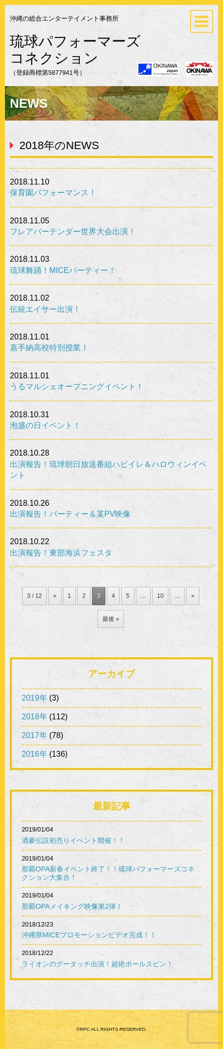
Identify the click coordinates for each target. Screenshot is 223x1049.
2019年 (34, 698)
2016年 (34, 754)
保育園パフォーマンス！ (53, 192)
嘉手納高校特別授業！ (49, 347)
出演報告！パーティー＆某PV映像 (70, 514)
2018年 (34, 716)
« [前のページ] (55, 595)
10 (160, 595)
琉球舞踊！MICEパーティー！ (63, 270)
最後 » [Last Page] (110, 619)
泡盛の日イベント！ (45, 425)
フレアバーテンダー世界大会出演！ (73, 231)
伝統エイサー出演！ (45, 309)
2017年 (34, 735)
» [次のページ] (192, 595)
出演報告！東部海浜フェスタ (61, 553)
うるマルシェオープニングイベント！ (77, 386)
